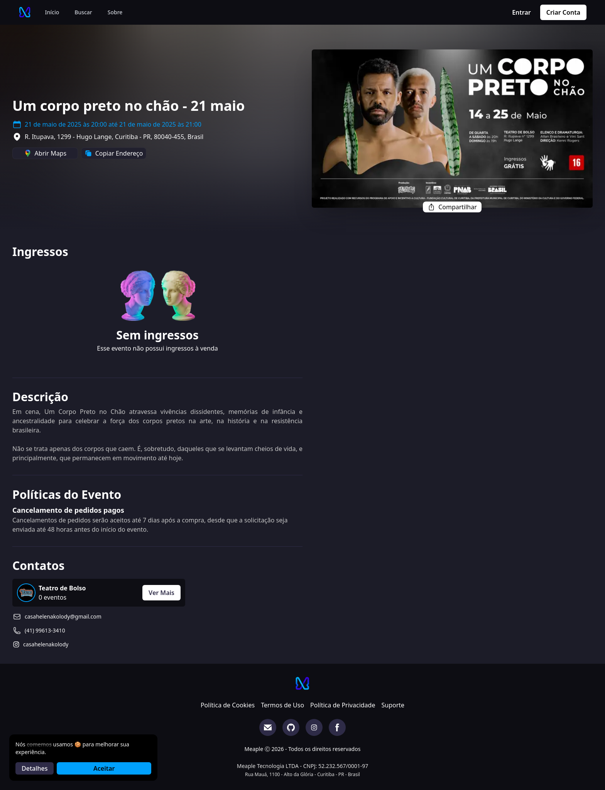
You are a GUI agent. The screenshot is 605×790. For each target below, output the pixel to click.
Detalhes (34, 768)
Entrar (521, 12)
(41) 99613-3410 (45, 630)
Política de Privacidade (342, 705)
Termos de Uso (282, 705)
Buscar (83, 12)
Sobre (115, 12)
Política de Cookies (228, 705)
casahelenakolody (45, 644)
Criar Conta (563, 12)
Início (52, 12)
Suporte (392, 705)
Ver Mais (161, 592)
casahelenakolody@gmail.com (63, 616)
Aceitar (104, 768)
